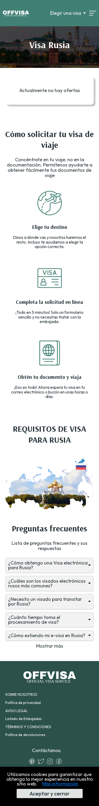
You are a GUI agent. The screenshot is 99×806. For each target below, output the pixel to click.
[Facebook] (60, 761)
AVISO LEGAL (16, 710)
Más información (60, 784)
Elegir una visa (65, 13)
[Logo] (16, 13)
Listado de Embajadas (23, 718)
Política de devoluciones (25, 734)
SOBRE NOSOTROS (21, 694)
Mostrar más (49, 646)
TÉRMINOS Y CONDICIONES (28, 726)
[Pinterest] (33, 761)
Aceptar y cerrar (49, 793)
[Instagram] (51, 761)
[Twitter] (42, 761)
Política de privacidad (23, 702)
